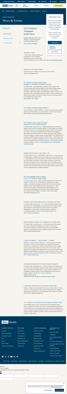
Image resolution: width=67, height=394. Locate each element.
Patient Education (38, 336)
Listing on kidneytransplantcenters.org (42, 113)
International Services (6, 336)
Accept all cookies (59, 390)
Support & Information (38, 346)
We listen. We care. (49, 361)
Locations (36, 5)
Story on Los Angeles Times (31, 73)
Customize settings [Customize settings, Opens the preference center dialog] (48, 390)
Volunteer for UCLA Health (56, 355)
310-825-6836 (55, 29)
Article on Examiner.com (30, 274)
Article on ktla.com (43, 167)
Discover (46, 5)
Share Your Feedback (6, 333)
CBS (36, 98)
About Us (44, 11)
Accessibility (41, 361)
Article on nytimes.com (33, 212)
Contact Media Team (54, 348)
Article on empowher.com (33, 231)
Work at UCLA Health (54, 353)
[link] (3, 357)
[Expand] (19, 43)
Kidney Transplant (35, 11)
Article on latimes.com (33, 254)
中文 (3, 338)
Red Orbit (43, 276)
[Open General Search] (62, 2)
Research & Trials (7, 38)
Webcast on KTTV (35, 192)
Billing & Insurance (38, 338)
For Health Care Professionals (56, 341)
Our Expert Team (7, 43)
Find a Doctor (58, 5)
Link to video (33, 313)
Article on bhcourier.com (46, 142)
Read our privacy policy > (56, 386)
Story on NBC (27, 98)
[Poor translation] (1, 372)
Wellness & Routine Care (39, 351)
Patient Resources (25, 5)
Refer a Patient (21, 1)
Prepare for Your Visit (38, 330)
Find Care (16, 5)
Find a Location (21, 333)
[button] (8, 1)
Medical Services (10, 11)
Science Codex (51, 276)
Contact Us (44, 1)
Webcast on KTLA (33, 167)
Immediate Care (21, 336)
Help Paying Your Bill (38, 341)
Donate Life (38, 276)
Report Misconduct (32, 361)
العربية (3, 341)
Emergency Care (21, 338)
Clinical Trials (21, 346)
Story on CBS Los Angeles (30, 43)
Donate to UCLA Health (55, 350)
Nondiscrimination (23, 361)
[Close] (63, 383)
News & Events (7, 34)
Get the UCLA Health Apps (8, 346)
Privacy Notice (14, 361)
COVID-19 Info (37, 348)
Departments (53, 334)
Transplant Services (23, 11)
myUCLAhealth (32, 1)
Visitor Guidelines (38, 333)
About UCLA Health (54, 332)
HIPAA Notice (6, 361)
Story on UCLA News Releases (54, 60)
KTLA (33, 98)
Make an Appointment (22, 341)
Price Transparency (38, 343)
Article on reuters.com (37, 293)
